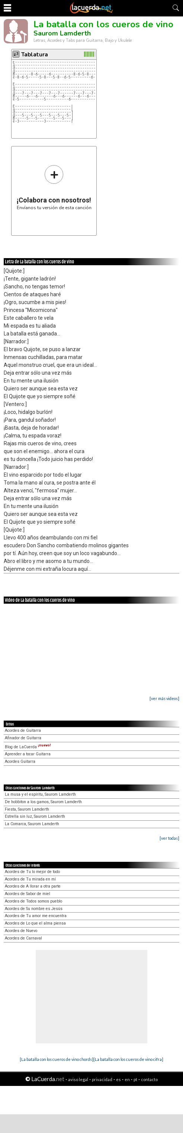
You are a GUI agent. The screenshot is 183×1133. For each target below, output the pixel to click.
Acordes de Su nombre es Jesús (33, 908)
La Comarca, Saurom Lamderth (32, 823)
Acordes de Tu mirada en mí (30, 879)
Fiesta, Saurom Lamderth (27, 809)
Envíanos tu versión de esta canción (54, 187)
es (118, 1079)
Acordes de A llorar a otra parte (33, 886)
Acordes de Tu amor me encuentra (36, 915)
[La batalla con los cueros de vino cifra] (128, 1059)
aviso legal (78, 1079)
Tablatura (34, 54)
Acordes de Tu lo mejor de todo (32, 871)
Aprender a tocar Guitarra (28, 754)
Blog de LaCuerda (28, 747)
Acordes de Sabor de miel (27, 893)
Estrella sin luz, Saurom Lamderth (35, 816)
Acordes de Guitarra (23, 730)
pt (135, 1079)
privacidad (102, 1079)
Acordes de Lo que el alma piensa (35, 923)
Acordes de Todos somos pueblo (33, 901)
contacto (149, 1079)
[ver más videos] (164, 698)
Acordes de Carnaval (23, 938)
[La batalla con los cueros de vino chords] (56, 1059)
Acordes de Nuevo (21, 930)
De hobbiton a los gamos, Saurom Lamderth (43, 801)
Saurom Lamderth (62, 33)
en (127, 1079)
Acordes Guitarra (20, 761)
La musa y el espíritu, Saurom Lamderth (40, 794)
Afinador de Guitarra (23, 738)
